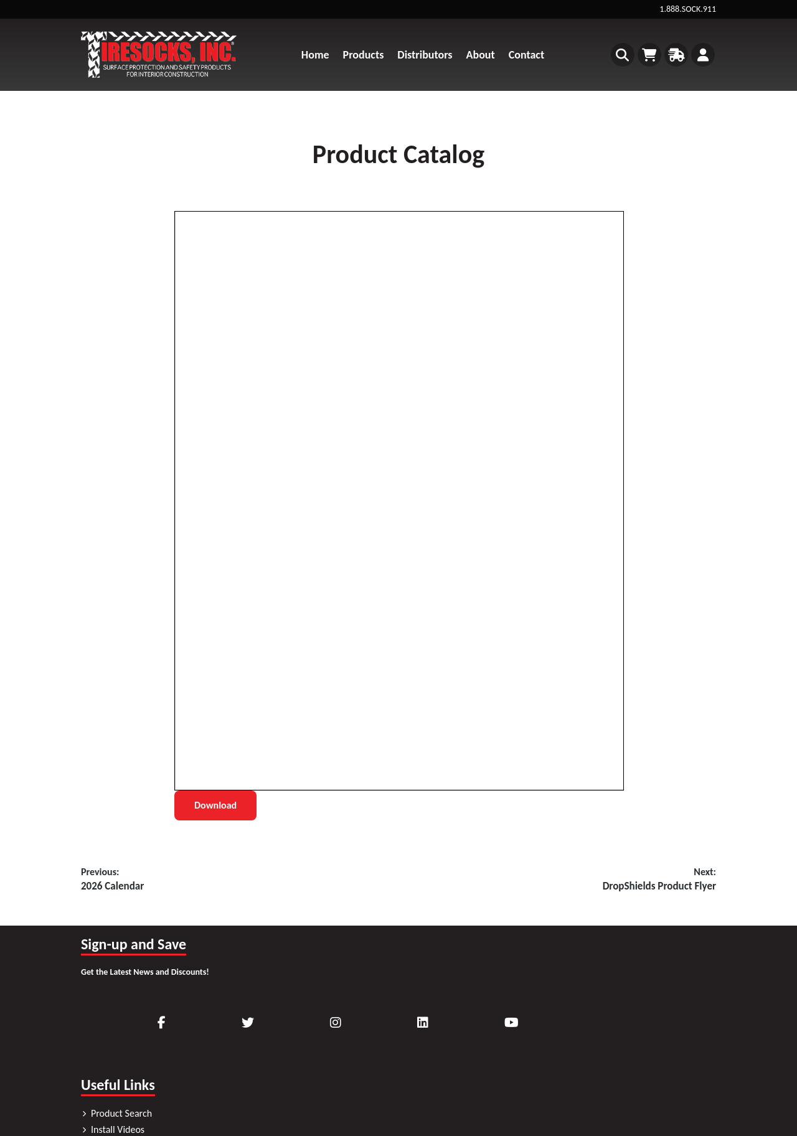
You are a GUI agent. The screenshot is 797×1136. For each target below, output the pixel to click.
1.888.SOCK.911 (687, 9)
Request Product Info (299, 1058)
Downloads (279, 1042)
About (480, 55)
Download (215, 805)
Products (363, 55)
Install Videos (283, 1025)
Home (315, 55)
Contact (526, 55)
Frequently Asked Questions (313, 1074)
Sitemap (646, 1065)
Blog (265, 1090)
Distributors (424, 55)
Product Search (287, 1009)
